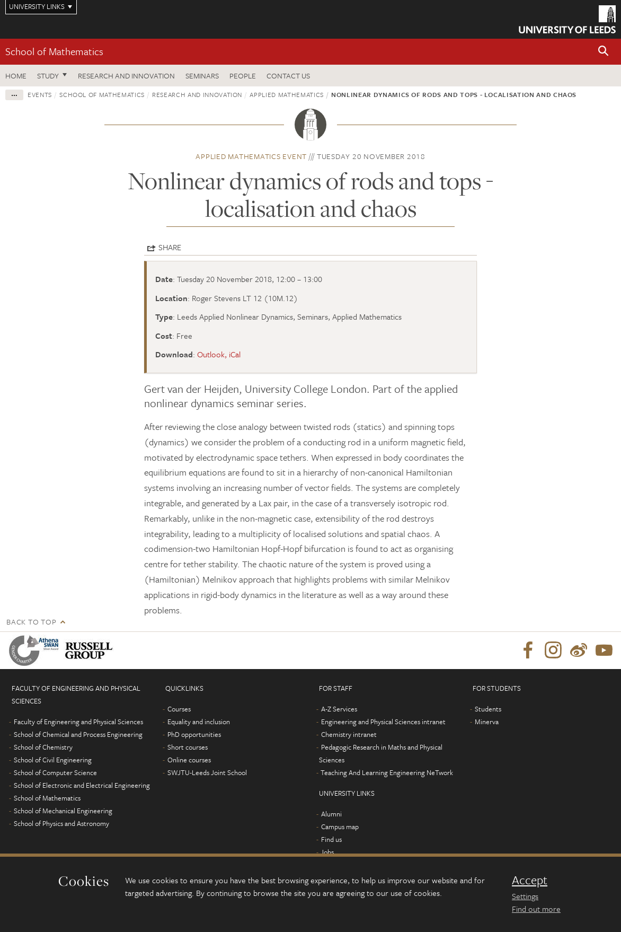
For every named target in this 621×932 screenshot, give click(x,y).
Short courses (187, 747)
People (242, 75)
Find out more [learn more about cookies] (536, 909)
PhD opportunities (194, 734)
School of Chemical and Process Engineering (78, 734)
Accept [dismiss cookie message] (529, 880)
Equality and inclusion (198, 721)
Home (15, 75)
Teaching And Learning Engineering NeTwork (387, 772)
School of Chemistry (43, 747)
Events (40, 94)
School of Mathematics (54, 51)
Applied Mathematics (286, 94)
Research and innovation (197, 94)
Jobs (327, 852)
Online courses (189, 759)
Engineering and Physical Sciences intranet (383, 721)
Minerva (487, 721)
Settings (525, 896)
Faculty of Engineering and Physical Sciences (78, 721)
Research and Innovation (126, 75)
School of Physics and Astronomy (61, 823)
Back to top (31, 621)
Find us (331, 839)
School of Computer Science (55, 772)
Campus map (340, 826)
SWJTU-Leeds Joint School (207, 772)
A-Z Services (339, 709)
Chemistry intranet (349, 734)
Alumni (331, 813)
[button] (603, 52)
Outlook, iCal (219, 354)
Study (48, 75)
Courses (179, 709)
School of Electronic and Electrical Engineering (82, 785)
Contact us (288, 75)
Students (488, 709)
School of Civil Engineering (53, 759)
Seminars (202, 75)
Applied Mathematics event (251, 156)
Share (169, 247)
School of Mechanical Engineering (63, 810)
